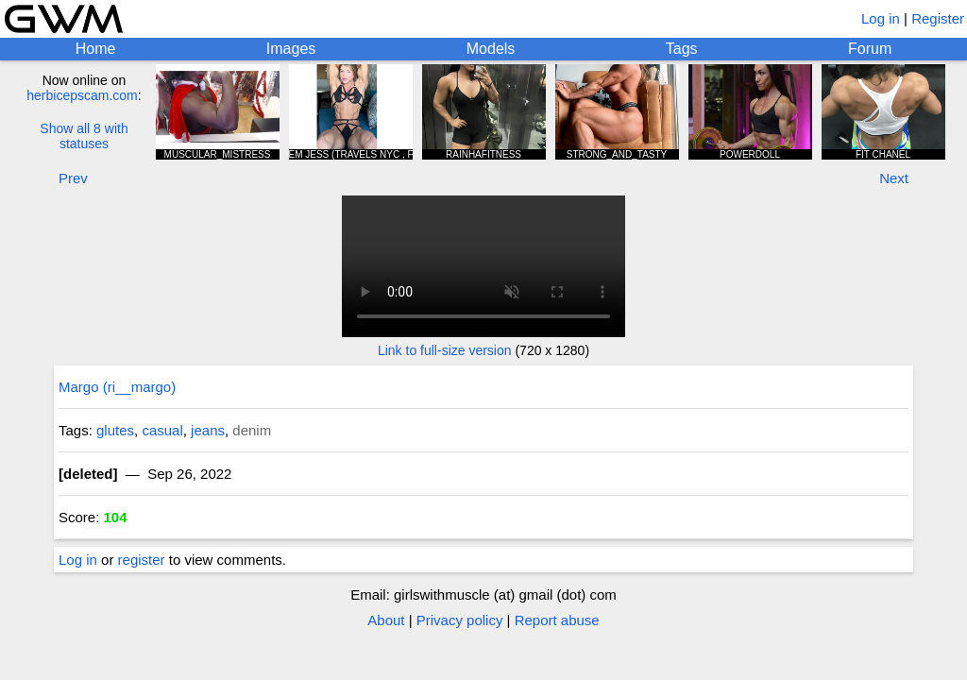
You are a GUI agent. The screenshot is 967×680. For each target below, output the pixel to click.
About (385, 620)
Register (937, 18)
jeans (208, 430)
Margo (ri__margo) (117, 387)
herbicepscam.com (82, 95)
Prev (73, 178)
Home (96, 49)
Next (893, 178)
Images (290, 49)
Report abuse (557, 620)
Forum (869, 49)
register (141, 560)
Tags (682, 49)
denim (251, 430)
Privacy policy (459, 620)
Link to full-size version (445, 350)
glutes (115, 430)
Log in (880, 18)
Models (491, 49)
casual (162, 430)
